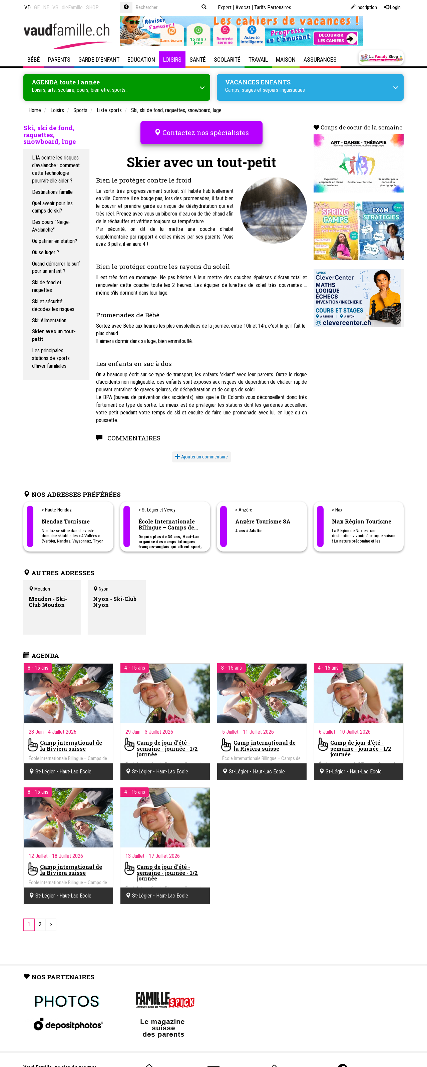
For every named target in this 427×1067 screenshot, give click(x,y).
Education (141, 59)
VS (55, 7)
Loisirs (172, 59)
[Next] (50, 919)
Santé (197, 59)
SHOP (92, 7)
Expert (225, 7)
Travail (258, 59)
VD (27, 7)
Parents (59, 59)
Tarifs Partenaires (272, 7)
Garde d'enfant (98, 59)
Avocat (243, 7)
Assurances (320, 59)
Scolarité (227, 59)
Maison (286, 59)
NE (46, 7)
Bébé (33, 59)
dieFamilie (72, 7)
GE (37, 7)
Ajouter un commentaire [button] (201, 450)
